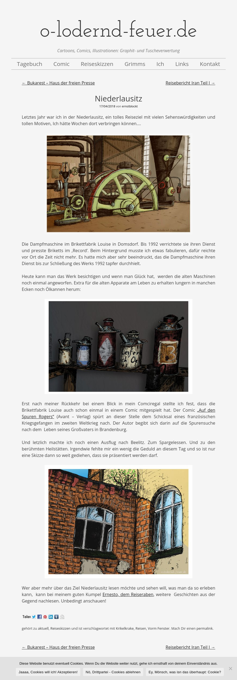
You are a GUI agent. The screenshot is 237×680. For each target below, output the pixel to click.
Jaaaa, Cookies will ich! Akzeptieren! (48, 672)
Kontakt (210, 64)
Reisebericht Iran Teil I (190, 83)
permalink (204, 628)
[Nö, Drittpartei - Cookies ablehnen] (230, 668)
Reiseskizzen (97, 64)
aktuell (43, 628)
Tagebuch (29, 64)
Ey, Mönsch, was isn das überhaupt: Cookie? (185, 672)
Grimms (134, 64)
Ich (160, 64)
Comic (61, 64)
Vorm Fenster (158, 628)
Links (182, 64)
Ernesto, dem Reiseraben (127, 594)
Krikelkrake (125, 628)
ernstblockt (130, 106)
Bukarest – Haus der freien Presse (58, 83)
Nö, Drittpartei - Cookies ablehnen (113, 672)
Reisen (140, 628)
